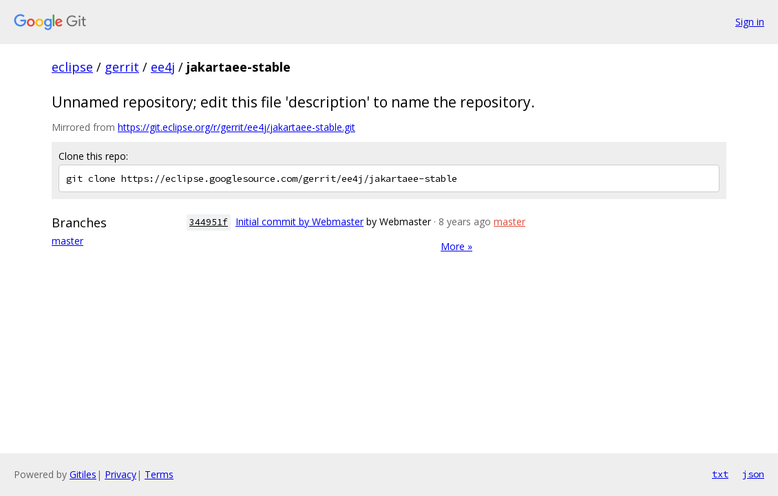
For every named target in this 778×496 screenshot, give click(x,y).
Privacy (120, 474)
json (753, 474)
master (67, 240)
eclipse (72, 67)
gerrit (122, 67)
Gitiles (83, 474)
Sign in (749, 21)
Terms (159, 474)
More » (456, 246)
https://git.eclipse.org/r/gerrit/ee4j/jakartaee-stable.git (236, 127)
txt (720, 474)
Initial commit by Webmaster (299, 221)
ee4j (163, 67)
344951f (208, 222)
